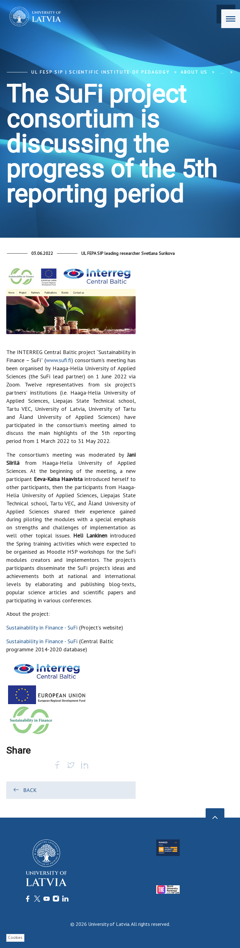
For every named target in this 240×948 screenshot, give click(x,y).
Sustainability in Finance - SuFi (42, 627)
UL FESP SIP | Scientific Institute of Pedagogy (100, 72)
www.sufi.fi (58, 360)
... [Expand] (222, 72)
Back (24, 790)
